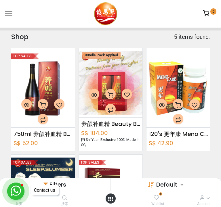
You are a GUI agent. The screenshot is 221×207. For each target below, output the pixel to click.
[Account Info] (202, 197)
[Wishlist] (156, 197)
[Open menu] (110, 199)
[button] (26, 104)
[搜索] (64, 197)
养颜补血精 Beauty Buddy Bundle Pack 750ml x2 (110, 124)
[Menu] (9, 14)
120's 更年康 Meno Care (178, 134)
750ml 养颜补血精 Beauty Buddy (43, 134)
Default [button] (167, 185)
